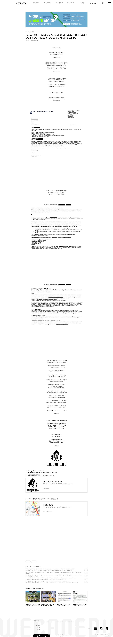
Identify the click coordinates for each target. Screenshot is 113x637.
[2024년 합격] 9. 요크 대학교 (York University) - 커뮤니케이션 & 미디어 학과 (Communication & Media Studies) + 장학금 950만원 (50, 569)
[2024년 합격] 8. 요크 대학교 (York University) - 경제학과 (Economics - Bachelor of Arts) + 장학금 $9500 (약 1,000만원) (48, 570)
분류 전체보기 (36, 620)
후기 (32, 566)
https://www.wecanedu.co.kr (37, 471)
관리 (2, 636)
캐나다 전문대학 (70, 3)
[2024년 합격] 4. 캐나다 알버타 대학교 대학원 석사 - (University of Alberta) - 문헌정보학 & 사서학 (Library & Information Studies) (50, 578)
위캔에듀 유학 (36, 3)
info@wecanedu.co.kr (62, 635)
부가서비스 (82, 3)
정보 (38, 625)
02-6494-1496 (70, 635)
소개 (38, 623)
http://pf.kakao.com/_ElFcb (37, 475)
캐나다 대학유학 (59, 3)
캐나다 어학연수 (47, 3)
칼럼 (38, 629)
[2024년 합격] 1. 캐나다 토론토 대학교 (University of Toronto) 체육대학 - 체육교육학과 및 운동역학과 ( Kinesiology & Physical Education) (51, 582)
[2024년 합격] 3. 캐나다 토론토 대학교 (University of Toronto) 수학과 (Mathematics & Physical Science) (45, 579)
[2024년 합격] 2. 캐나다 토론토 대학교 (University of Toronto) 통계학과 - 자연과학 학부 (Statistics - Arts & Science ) (47, 581)
